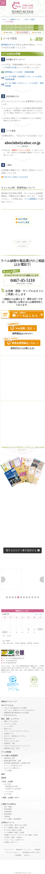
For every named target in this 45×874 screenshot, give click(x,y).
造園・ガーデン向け (11, 722)
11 (35, 598)
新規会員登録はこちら (21, 343)
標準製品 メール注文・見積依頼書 (17, 72)
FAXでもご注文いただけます (14, 177)
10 (32, 598)
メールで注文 (22, 32)
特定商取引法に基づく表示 (31, 853)
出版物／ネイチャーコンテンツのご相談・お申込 (21, 835)
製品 (13, 27)
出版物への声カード (11, 843)
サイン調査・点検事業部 (12, 819)
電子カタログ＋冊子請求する (22, 550)
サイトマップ (9, 850)
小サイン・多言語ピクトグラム (15, 736)
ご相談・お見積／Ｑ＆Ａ (10, 798)
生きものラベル (9, 739)
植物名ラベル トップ (9, 702)
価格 (31, 27)
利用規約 (37, 850)
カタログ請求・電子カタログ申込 (15, 825)
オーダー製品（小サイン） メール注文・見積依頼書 (22, 84)
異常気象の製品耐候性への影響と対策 (17, 764)
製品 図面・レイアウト (10, 719)
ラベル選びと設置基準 (9, 756)
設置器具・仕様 (9, 744)
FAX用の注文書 (11, 67)
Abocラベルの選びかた (12, 768)
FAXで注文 (36, 32)
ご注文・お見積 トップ (23, 242)
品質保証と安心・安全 (11, 749)
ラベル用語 (8, 771)
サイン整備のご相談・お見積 (14, 828)
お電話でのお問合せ (8, 804)
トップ (4, 27)
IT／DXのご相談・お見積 (13, 830)
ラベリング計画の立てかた (13, 766)
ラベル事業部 (30, 199)
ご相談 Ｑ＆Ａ (41, 27)
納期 (27, 27)
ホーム (4, 19)
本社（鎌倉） (8, 807)
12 (38, 598)
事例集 (18, 27)
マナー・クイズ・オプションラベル (16, 732)
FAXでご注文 (22, 222)
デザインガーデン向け (11, 741)
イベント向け (8, 727)
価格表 (3, 778)
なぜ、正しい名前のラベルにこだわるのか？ (19, 711)
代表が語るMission (10, 716)
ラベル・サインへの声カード (14, 840)
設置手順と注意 (9, 759)
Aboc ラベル (9, 27)
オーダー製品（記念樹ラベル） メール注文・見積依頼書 (22, 77)
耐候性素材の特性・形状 (12, 761)
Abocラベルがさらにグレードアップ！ (17, 746)
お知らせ (27, 856)
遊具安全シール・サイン (24, 850)
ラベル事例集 (6, 752)
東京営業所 (8, 810)
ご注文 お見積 (36, 27)
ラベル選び (23, 27)
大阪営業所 (8, 812)
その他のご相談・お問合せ (13, 838)
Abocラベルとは (7, 706)
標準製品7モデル (8, 45)
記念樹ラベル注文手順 (13, 789)
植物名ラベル (15, 19)
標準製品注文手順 (12, 787)
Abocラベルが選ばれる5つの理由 (15, 708)
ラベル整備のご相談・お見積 (14, 833)
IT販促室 (7, 817)
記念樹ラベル (8, 734)
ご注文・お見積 (29, 19)
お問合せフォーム (7, 823)
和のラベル (8, 729)
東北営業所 (8, 814)
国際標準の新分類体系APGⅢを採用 (16, 713)
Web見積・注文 (21, 328)
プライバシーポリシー (12, 853)
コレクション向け (10, 724)
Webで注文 (8, 32)
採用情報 (18, 856)
